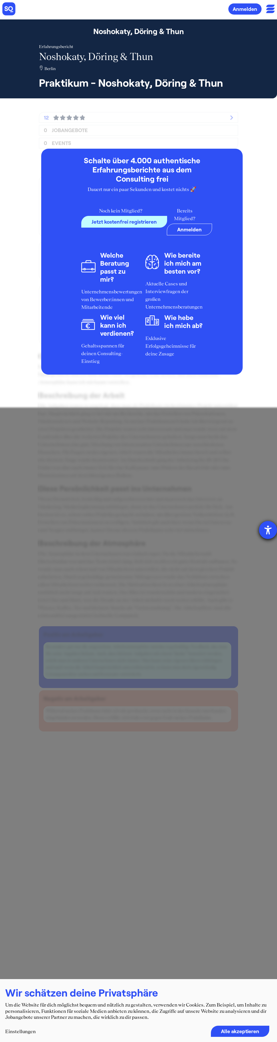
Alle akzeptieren (240, 1031)
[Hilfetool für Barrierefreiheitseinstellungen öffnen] (268, 530)
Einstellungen (20, 1031)
